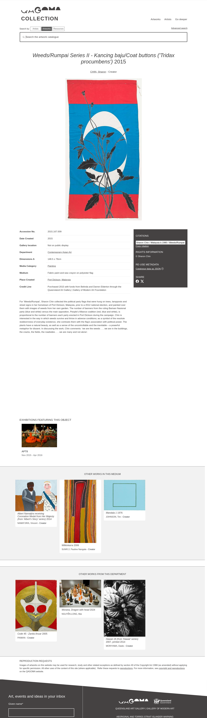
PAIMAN (21, 638)
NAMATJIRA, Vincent (27, 523)
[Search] (103, 37)
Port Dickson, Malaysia (59, 279)
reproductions (126, 668)
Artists (167, 19)
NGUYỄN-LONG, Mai (72, 614)
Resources (58, 29)
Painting (52, 266)
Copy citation (142, 246)
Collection (39, 18)
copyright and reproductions (172, 668)
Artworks (156, 19)
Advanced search (179, 28)
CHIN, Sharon (98, 71)
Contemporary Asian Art (60, 252)
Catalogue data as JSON (148, 268)
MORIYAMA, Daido (115, 646)
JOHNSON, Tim (113, 517)
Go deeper (181, 19)
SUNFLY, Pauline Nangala (74, 549)
